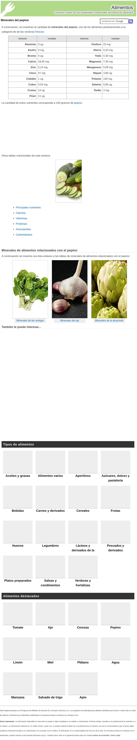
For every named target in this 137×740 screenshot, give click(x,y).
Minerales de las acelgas (30, 320)
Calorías (21, 212)
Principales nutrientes (28, 207)
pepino (78, 102)
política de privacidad (101, 735)
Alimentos (122, 7)
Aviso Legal (115, 735)
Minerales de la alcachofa (109, 320)
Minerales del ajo (69, 320)
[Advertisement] (68, 128)
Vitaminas (21, 218)
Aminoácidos (23, 229)
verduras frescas (34, 31)
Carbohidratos (24, 234)
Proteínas (21, 223)
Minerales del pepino (15, 20)
